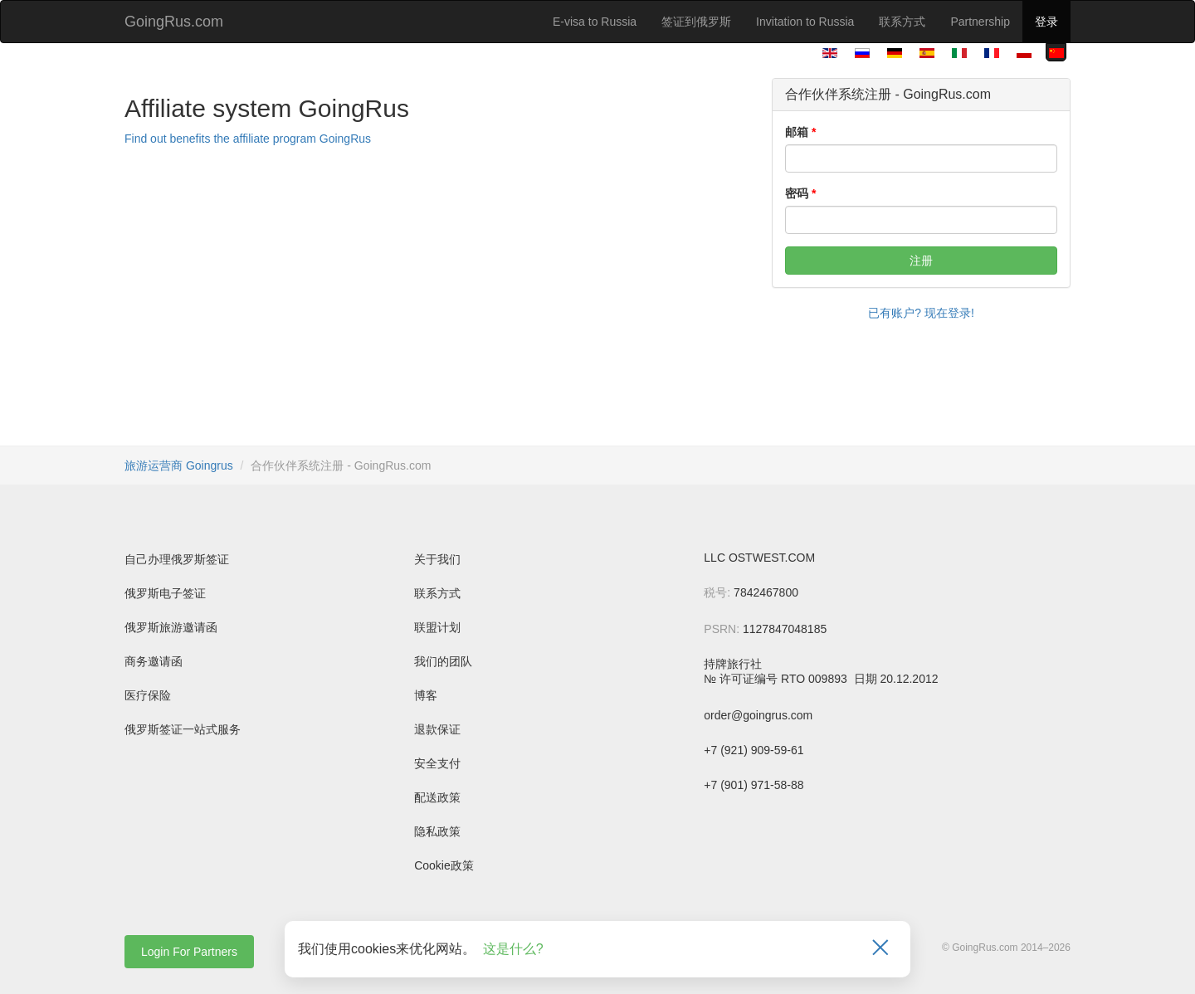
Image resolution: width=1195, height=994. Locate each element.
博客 (425, 695)
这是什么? (513, 949)
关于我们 (437, 559)
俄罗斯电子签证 (165, 593)
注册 (921, 260)
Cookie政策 (444, 865)
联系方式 (902, 21)
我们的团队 (443, 661)
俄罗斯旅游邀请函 (170, 627)
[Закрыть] (880, 949)
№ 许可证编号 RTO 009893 (777, 678)
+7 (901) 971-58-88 (753, 785)
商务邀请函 (153, 661)
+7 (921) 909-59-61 (753, 750)
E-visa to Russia (595, 21)
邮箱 (796, 132)
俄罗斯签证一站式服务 (182, 729)
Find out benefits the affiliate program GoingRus (247, 138)
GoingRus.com (173, 21)
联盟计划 (437, 627)
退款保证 (437, 729)
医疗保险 (147, 695)
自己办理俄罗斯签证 (176, 559)
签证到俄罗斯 (696, 21)
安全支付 (437, 763)
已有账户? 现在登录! (921, 312)
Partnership (980, 21)
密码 (796, 193)
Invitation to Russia (805, 21)
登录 (1046, 21)
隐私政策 (437, 831)
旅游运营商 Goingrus (178, 465)
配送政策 (437, 797)
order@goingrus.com (758, 715)
